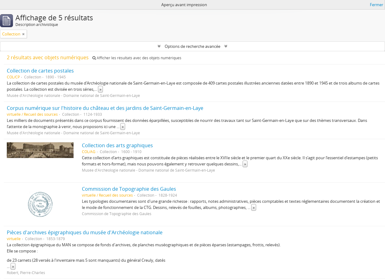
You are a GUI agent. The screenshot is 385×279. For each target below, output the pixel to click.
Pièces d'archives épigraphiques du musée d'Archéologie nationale (85, 232)
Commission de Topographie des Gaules (129, 188)
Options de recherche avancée (192, 46)
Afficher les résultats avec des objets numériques (136, 57)
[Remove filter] (23, 34)
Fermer (376, 4)
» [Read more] (100, 89)
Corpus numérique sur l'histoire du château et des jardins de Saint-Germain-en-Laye (105, 108)
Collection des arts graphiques (117, 145)
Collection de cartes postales (40, 70)
